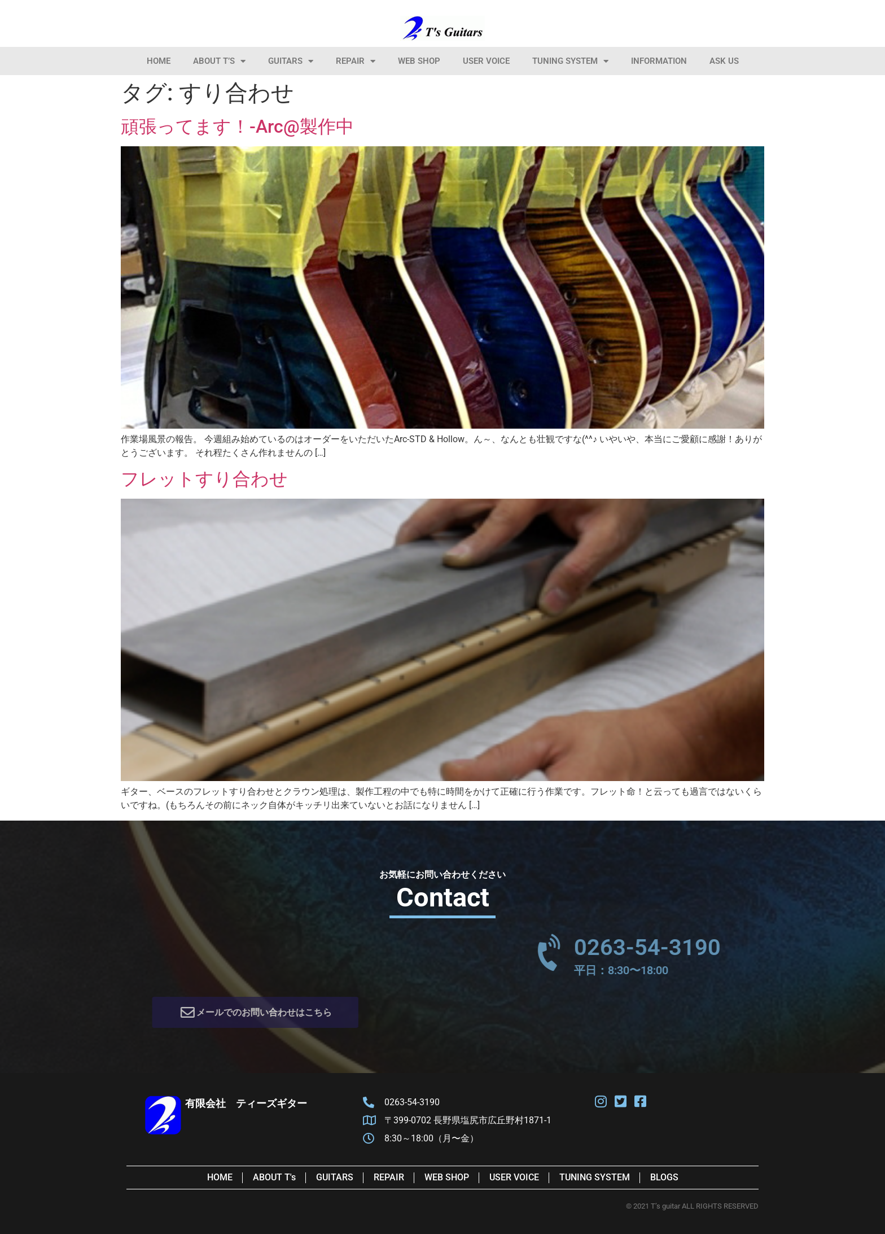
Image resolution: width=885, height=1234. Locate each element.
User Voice (486, 61)
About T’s (219, 61)
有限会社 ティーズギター (246, 1103)
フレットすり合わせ (204, 479)
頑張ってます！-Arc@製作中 (237, 126)
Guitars (290, 61)
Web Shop (419, 61)
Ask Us (724, 61)
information (659, 61)
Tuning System (570, 61)
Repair (355, 61)
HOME (158, 61)
